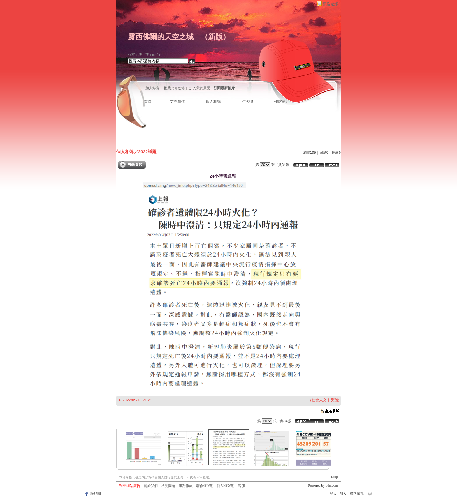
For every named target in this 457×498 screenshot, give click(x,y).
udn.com (332, 485)
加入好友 (152, 88)
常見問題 (168, 486)
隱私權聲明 (226, 486)
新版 (215, 37)
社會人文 (319, 400)
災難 (334, 400)
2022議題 (147, 151)
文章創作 (177, 101)
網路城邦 (330, 4)
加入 (343, 494)
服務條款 (186, 486)
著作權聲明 (205, 486)
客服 (241, 486)
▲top (334, 477)
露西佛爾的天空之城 (161, 37)
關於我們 (151, 486)
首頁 (148, 101)
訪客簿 (247, 101)
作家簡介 (281, 101)
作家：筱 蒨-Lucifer (144, 55)
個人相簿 (213, 101)
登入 (333, 494)
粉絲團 (95, 494)
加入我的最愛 (199, 88)
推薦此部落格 (174, 88)
